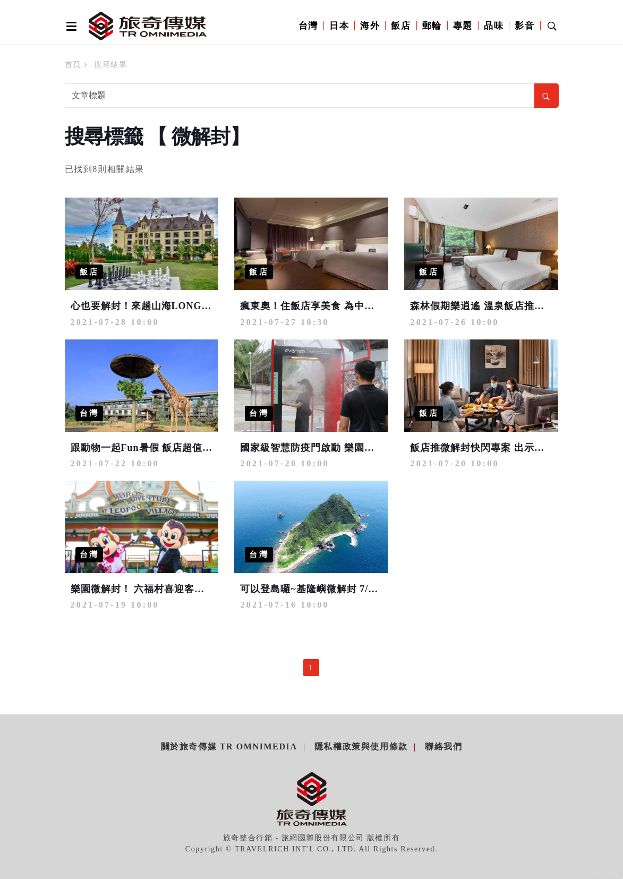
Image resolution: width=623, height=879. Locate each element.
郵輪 (432, 25)
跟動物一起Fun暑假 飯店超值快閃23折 (157, 447)
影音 (524, 25)
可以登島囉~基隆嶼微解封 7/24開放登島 (329, 589)
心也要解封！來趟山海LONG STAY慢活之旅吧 (176, 306)
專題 (463, 25)
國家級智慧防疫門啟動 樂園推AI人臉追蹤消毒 (343, 447)
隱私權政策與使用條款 (361, 746)
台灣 (308, 25)
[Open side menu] (69, 26)
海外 (370, 25)
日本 (339, 25)
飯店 (401, 25)
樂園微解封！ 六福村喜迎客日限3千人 (156, 589)
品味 (493, 25)
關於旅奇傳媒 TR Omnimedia (229, 746)
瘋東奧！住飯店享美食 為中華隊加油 (322, 306)
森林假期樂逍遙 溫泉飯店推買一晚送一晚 (502, 306)
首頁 (73, 65)
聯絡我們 (443, 746)
